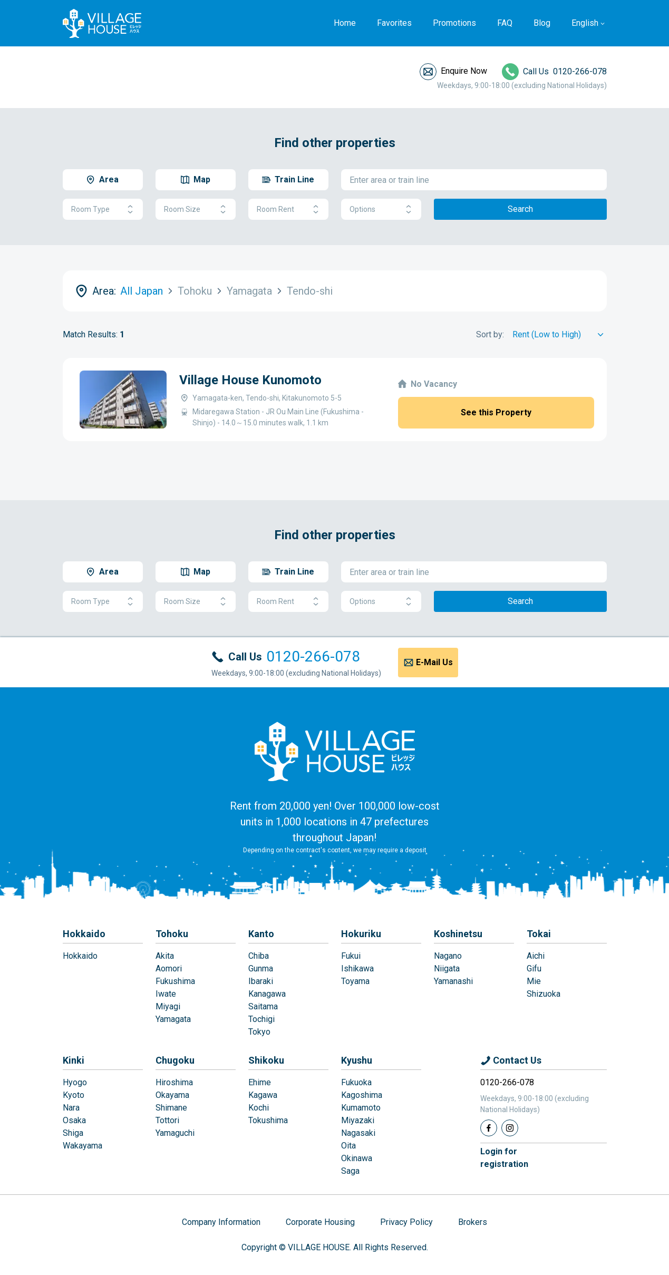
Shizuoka (543, 994)
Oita (348, 1146)
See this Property (496, 412)
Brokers (472, 1222)
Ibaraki (260, 981)
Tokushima (268, 1120)
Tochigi (261, 1019)
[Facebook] (488, 1128)
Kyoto (73, 1095)
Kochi (258, 1108)
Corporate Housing (320, 1222)
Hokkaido (84, 933)
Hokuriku (361, 933)
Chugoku (175, 1060)
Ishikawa (357, 968)
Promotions (454, 23)
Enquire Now (464, 71)
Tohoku (172, 933)
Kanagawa (267, 994)
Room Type (102, 209)
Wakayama (82, 1146)
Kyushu (356, 1060)
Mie (534, 981)
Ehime (259, 1082)
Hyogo (75, 1082)
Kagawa (262, 1095)
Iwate (166, 994)
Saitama (263, 1006)
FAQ (504, 23)
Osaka (74, 1120)
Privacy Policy (406, 1222)
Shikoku (266, 1060)
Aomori (169, 968)
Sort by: (490, 334)
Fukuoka (356, 1082)
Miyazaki (357, 1120)
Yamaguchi (175, 1133)
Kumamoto (361, 1108)
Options (381, 209)
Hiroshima (174, 1082)
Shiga (73, 1133)
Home (345, 23)
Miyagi (168, 1006)
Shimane (171, 1108)
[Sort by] (559, 334)
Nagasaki (358, 1133)
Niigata (447, 968)
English (584, 23)
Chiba (258, 956)
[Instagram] (509, 1128)
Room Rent (288, 209)
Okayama (172, 1095)
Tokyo (259, 1032)
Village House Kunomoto (250, 380)
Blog (542, 23)
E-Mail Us (434, 662)
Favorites (394, 23)
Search (520, 209)
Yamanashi (453, 981)
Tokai (539, 933)
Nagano (448, 956)
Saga (350, 1171)
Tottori (167, 1120)
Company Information (221, 1222)
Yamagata (173, 1019)
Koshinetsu (458, 933)
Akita (165, 956)
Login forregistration (504, 1157)
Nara (71, 1108)
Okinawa (356, 1158)
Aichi (536, 956)
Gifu (534, 968)
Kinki (73, 1060)
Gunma (260, 968)
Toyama (355, 981)
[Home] (335, 751)
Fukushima (175, 981)
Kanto (261, 933)
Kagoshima (361, 1095)
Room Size (195, 209)
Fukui (351, 956)
